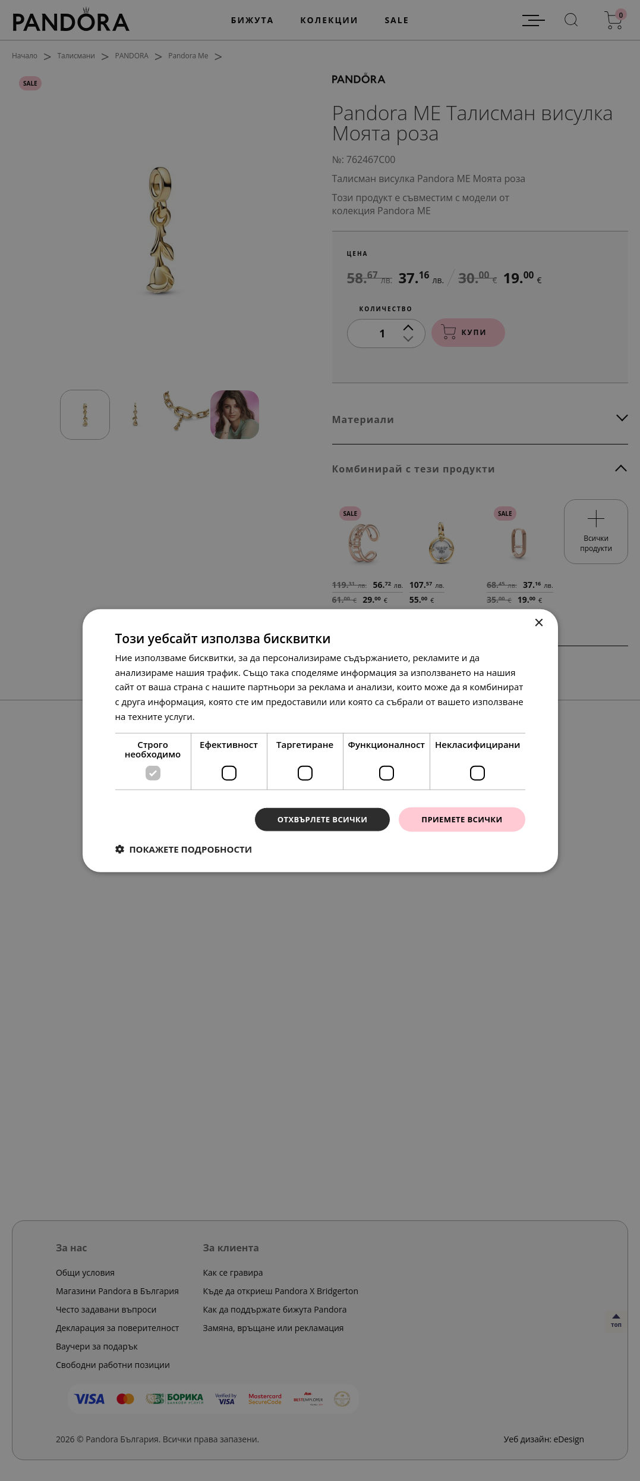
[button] (184, 849)
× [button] (538, 622)
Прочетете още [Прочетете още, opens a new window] (230, 715)
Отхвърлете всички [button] (313, 819)
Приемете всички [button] (458, 819)
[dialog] (320, 740)
